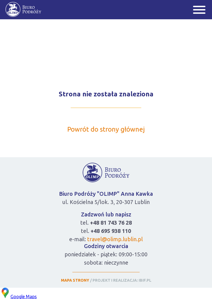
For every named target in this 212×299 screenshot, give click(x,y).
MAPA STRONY (75, 280)
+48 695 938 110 (111, 231)
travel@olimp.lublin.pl (115, 239)
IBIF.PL (145, 280)
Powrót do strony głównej (106, 129)
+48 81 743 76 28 (111, 222)
